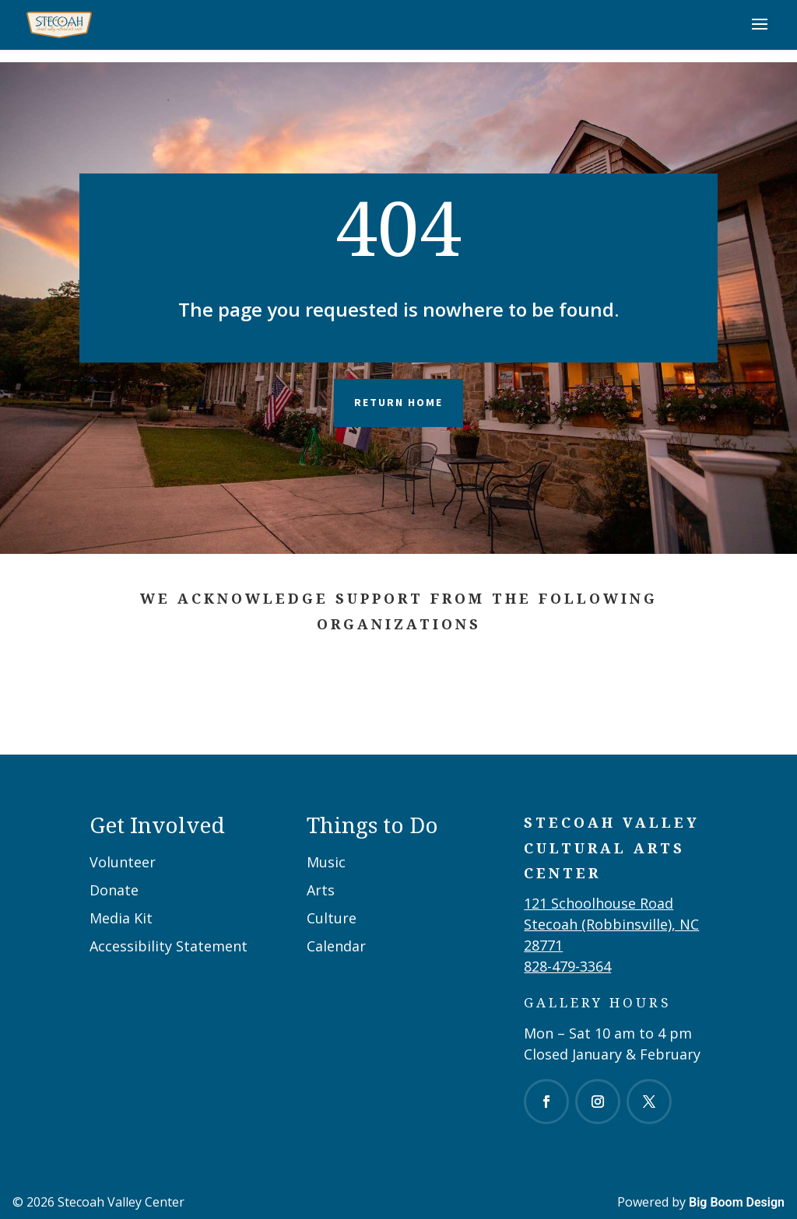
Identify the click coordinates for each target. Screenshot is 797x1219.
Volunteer (123, 862)
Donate (114, 890)
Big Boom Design (737, 1202)
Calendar (336, 946)
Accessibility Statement (169, 946)
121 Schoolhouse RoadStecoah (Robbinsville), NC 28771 (611, 924)
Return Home (398, 402)
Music (326, 862)
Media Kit (121, 918)
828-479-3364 (567, 966)
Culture (331, 918)
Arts (321, 890)
